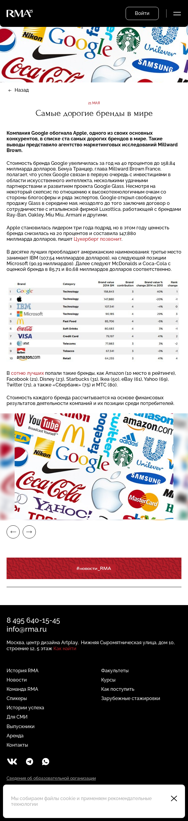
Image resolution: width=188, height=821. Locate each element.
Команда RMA (22, 689)
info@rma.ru (27, 629)
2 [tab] (101, 515)
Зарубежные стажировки (130, 698)
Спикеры (17, 698)
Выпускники (21, 726)
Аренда (15, 736)
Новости (17, 680)
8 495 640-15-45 (33, 620)
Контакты (17, 745)
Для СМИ (17, 717)
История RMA (22, 670)
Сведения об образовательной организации (51, 778)
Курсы (108, 680)
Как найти (64, 648)
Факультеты (115, 670)
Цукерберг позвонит (97, 239)
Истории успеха (25, 707)
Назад (22, 90)
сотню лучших (27, 373)
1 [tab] (87, 515)
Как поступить (117, 689)
